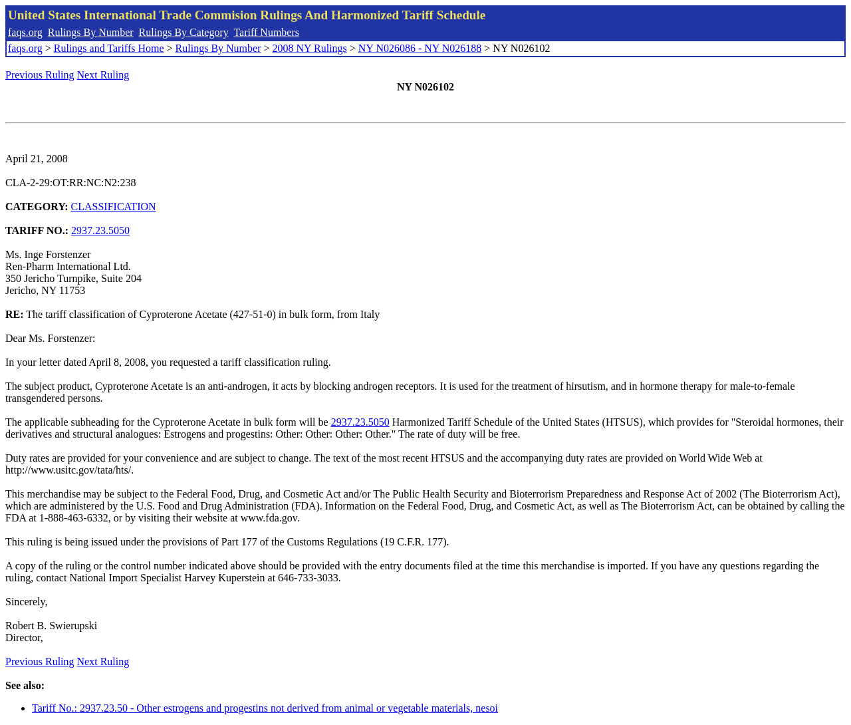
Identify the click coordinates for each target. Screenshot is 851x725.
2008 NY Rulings (310, 48)
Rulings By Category (184, 32)
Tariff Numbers (266, 32)
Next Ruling (103, 74)
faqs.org (25, 32)
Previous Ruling (39, 74)
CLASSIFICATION (113, 206)
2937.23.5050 (100, 230)
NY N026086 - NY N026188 (419, 48)
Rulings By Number (91, 32)
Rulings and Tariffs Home (109, 48)
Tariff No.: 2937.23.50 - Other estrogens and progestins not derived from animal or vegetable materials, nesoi (265, 708)
